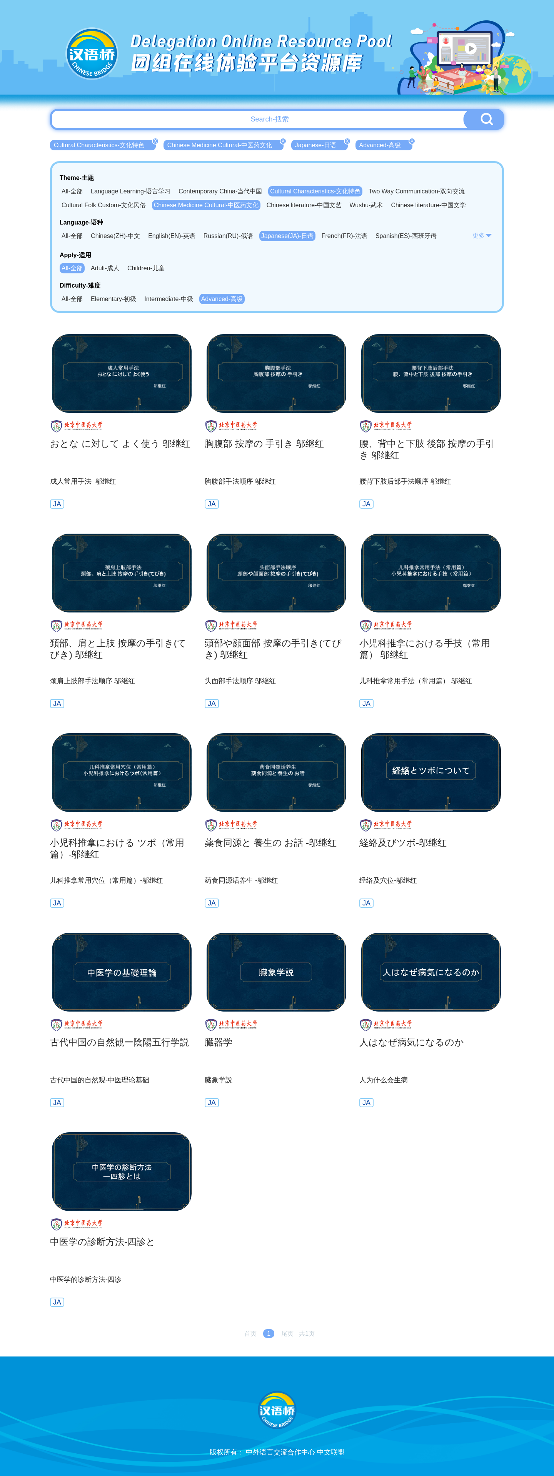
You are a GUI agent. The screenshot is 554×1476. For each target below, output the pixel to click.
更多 (482, 235)
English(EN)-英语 (171, 236)
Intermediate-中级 (168, 299)
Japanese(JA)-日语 (287, 236)
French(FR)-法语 (344, 236)
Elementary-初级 (113, 299)
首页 (250, 1333)
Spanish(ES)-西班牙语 (406, 236)
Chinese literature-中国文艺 (304, 205)
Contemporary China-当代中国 (220, 191)
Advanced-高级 (386, 144)
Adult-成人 (105, 268)
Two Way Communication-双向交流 (417, 191)
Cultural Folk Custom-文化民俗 (104, 205)
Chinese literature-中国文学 (428, 205)
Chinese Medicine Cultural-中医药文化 (225, 144)
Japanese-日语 (321, 144)
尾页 (287, 1333)
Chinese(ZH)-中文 (115, 236)
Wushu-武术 (366, 205)
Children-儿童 (146, 268)
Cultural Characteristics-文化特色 (105, 144)
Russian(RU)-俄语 (228, 236)
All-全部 (72, 191)
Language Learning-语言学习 (130, 191)
